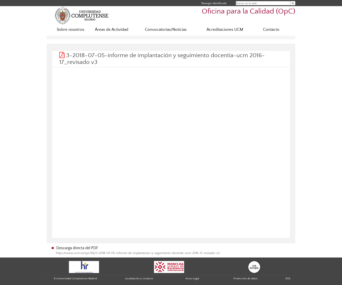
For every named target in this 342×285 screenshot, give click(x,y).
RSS (288, 278)
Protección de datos (245, 278)
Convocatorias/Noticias (165, 29)
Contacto (271, 29)
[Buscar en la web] (292, 3)
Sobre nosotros (70, 29)
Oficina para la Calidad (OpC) (248, 11)
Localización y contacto (139, 278)
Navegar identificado (214, 3)
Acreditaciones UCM (225, 29)
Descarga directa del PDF (77, 248)
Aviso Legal (192, 278)
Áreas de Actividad (111, 29)
